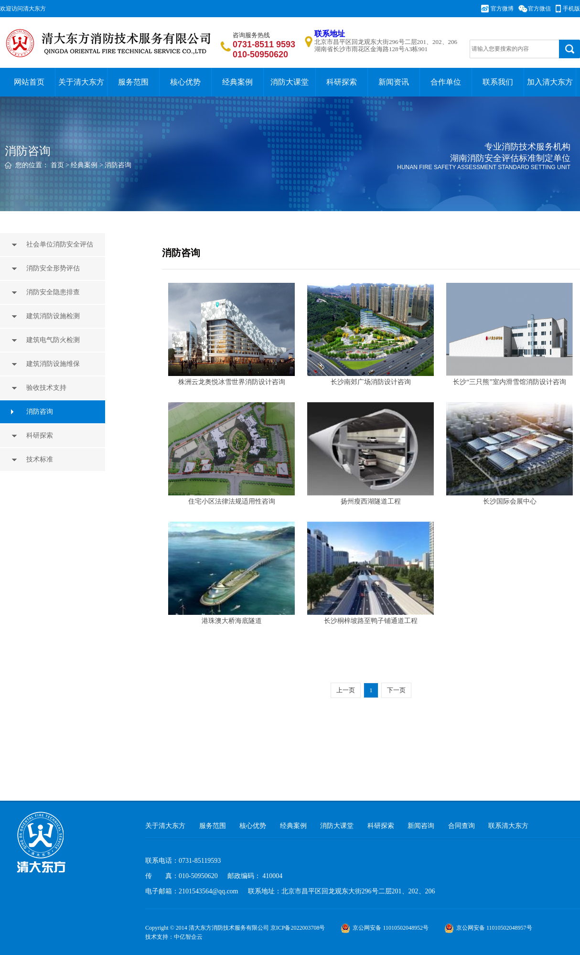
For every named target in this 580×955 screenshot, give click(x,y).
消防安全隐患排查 (54, 292)
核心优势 (185, 82)
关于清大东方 (81, 82)
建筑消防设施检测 (54, 316)
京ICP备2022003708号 (297, 927)
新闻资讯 (393, 82)
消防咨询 (118, 165)
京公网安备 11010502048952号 (385, 927)
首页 (57, 165)
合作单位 (445, 82)
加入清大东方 (550, 82)
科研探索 (341, 82)
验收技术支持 (47, 387)
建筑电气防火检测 (54, 339)
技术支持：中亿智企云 (174, 937)
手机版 (571, 8)
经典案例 (237, 82)
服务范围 (133, 82)
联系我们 (498, 82)
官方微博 (502, 8)
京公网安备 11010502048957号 (488, 927)
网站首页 (29, 82)
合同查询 (461, 825)
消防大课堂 (289, 82)
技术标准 (40, 459)
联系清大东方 (508, 825)
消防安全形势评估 (54, 268)
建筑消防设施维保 (54, 363)
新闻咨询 (421, 825)
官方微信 (539, 8)
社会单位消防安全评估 (60, 244)
